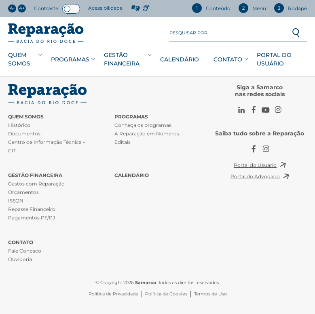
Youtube (266, 110)
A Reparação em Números (146, 134)
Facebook (253, 110)
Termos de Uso (210, 294)
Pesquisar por (188, 33)
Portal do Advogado (255, 176)
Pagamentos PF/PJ (31, 218)
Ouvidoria (20, 259)
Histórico (19, 125)
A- (12, 8)
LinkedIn (241, 110)
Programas (70, 59)
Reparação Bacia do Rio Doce (46, 33)
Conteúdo (211, 8)
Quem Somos (19, 59)
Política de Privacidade (113, 294)
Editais (122, 142)
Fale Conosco (24, 251)
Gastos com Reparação (36, 184)
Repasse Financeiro (31, 209)
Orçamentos (23, 192)
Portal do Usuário (274, 59)
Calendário (179, 59)
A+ (22, 8)
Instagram (278, 110)
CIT (48, 94)
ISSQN (15, 201)
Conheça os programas (142, 125)
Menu (252, 8)
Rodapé (290, 8)
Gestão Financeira (122, 59)
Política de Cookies (166, 294)
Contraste (46, 8)
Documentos (24, 134)
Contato (228, 59)
